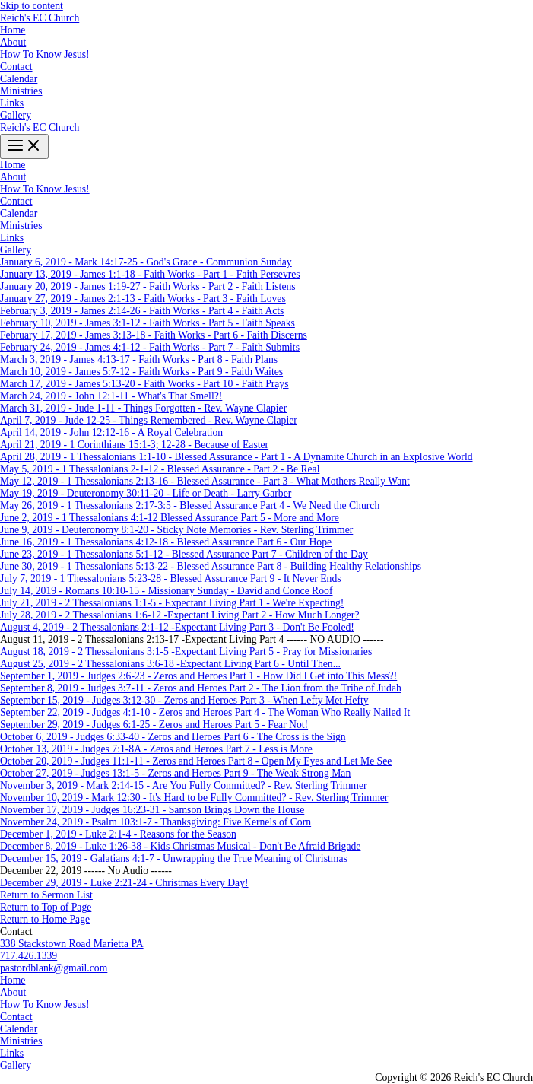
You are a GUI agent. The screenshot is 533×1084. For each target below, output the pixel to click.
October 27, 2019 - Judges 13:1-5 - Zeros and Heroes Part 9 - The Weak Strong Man (175, 773)
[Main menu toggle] (24, 146)
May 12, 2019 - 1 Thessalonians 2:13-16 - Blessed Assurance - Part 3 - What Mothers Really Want (205, 481)
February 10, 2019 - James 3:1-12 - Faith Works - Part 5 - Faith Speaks (147, 323)
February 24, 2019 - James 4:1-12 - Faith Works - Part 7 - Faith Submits (150, 347)
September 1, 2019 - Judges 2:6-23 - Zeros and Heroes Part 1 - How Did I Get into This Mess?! (198, 676)
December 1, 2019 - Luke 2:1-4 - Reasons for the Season (118, 834)
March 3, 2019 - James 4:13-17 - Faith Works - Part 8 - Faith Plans (139, 359)
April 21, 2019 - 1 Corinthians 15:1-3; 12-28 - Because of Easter (134, 444)
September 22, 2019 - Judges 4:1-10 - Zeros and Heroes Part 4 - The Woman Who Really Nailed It (205, 712)
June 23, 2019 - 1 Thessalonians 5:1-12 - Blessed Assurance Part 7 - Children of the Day (184, 554)
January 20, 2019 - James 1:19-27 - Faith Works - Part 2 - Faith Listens (148, 286)
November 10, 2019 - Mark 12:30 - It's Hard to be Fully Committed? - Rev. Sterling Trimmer (194, 797)
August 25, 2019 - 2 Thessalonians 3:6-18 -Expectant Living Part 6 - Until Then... (170, 663)
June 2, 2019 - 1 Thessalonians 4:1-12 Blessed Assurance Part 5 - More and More (169, 517)
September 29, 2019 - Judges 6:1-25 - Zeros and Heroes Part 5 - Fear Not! (154, 724)
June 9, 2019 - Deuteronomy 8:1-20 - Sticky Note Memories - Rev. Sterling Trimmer (176, 530)
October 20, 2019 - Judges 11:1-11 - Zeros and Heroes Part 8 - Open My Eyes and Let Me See (196, 761)
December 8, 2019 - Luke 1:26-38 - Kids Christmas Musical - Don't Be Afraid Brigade (180, 846)
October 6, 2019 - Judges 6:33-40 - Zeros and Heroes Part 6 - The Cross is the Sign (173, 736)
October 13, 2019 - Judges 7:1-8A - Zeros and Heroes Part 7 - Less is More (156, 749)
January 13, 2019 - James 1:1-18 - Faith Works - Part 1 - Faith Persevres (150, 274)
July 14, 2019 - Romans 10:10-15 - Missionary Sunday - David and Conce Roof (166, 590)
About (13, 42)
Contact (16, 66)
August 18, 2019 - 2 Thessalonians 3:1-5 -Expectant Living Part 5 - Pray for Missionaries (186, 651)
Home (12, 30)
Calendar (18, 78)
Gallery (15, 115)
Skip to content (31, 5)
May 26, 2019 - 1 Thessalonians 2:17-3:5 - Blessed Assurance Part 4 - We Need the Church (189, 505)
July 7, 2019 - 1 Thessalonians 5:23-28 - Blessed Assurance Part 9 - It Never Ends (170, 578)
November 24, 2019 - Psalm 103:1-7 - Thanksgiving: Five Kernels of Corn (155, 822)
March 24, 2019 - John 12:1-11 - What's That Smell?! (111, 396)
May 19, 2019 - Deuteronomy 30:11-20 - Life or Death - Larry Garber (145, 493)
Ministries (21, 91)
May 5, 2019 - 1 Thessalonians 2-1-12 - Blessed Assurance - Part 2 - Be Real (159, 469)
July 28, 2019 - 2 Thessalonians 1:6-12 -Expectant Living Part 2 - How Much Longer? (179, 615)
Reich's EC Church (39, 18)
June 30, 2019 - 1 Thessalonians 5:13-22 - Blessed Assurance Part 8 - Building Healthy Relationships (210, 566)
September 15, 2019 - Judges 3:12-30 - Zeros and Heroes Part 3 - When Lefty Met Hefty (184, 700)
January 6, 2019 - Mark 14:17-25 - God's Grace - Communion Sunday (146, 262)
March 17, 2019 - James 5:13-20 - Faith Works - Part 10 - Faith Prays (144, 383)
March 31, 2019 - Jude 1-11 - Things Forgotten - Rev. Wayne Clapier (143, 408)
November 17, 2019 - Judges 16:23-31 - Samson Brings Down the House (152, 809)
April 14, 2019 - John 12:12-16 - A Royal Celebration (111, 432)
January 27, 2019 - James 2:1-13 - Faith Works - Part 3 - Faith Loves (143, 298)
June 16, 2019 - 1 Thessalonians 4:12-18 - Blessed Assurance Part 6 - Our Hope (166, 542)
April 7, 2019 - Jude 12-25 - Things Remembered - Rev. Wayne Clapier (148, 420)
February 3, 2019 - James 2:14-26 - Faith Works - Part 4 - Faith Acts (142, 310)
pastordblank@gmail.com (53, 968)
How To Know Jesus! (45, 54)
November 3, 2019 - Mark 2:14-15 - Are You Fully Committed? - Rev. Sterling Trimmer (183, 785)
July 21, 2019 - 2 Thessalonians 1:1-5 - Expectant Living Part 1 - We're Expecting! (172, 603)
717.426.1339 (28, 956)
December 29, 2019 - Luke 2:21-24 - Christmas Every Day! (124, 882)
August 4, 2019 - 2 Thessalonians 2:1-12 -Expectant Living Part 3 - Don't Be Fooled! (177, 627)
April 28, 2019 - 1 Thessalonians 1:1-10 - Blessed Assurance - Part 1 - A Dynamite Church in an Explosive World (236, 457)
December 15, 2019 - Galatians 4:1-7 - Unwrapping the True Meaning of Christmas (173, 858)
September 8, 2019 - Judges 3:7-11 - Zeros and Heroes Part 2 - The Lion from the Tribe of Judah (200, 688)
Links (12, 103)
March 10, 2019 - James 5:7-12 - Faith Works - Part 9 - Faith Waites (141, 371)
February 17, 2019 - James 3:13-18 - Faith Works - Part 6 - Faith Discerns (153, 335)
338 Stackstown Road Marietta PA (72, 943)
